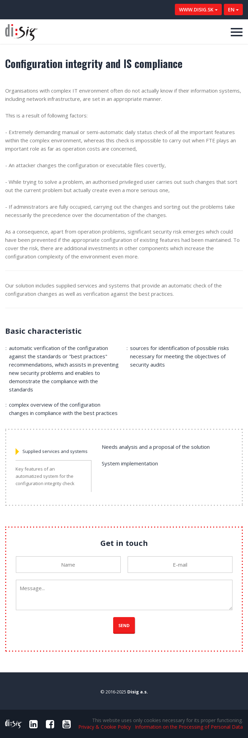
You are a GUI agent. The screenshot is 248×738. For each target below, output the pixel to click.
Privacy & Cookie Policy (104, 727)
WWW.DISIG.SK (198, 9)
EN (233, 9)
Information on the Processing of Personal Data (189, 727)
